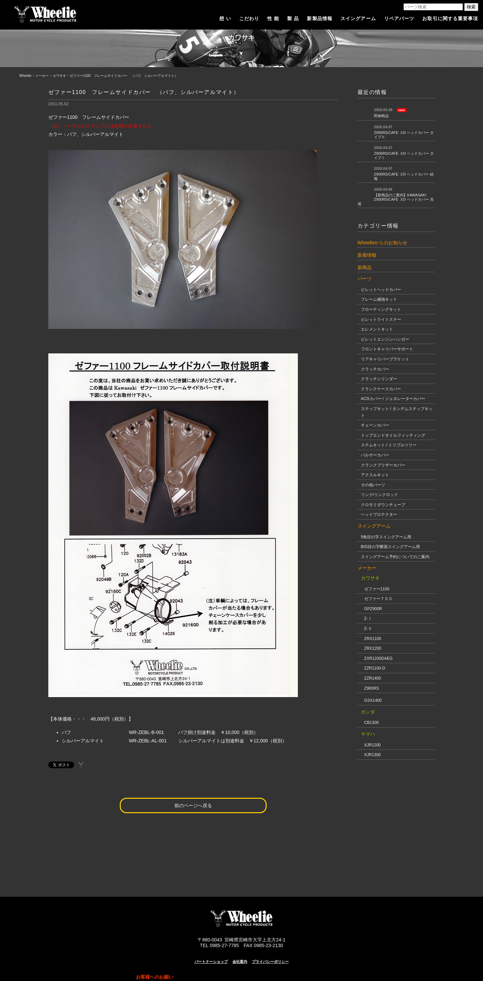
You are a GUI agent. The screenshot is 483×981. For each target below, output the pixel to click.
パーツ (365, 278)
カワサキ (59, 76)
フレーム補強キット (379, 299)
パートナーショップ (211, 962)
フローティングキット (381, 309)
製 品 (293, 18)
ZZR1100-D (374, 668)
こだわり (249, 18)
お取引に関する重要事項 (450, 18)
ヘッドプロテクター (379, 514)
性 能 (273, 18)
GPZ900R (373, 608)
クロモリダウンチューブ (383, 504)
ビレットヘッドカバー (381, 289)
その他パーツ (373, 485)
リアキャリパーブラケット (385, 359)
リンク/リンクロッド (379, 494)
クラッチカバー (375, 369)
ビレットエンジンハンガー (385, 339)
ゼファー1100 (376, 589)
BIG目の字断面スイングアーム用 (390, 546)
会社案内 (239, 962)
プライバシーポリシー (270, 962)
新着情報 (367, 255)
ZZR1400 (372, 678)
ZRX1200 (372, 648)
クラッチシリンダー (379, 379)
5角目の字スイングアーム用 (386, 537)
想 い (225, 18)
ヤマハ (368, 734)
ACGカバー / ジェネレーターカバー (393, 398)
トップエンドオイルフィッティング (393, 435)
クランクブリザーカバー (383, 465)
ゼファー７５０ (378, 598)
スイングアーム (358, 18)
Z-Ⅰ (368, 618)
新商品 (365, 267)
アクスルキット (375, 475)
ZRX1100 (372, 638)
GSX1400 (373, 700)
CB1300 (371, 722)
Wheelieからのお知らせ (383, 242)
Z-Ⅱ (368, 628)
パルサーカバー (375, 455)
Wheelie (25, 76)
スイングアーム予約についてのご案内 (395, 556)
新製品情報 (319, 18)
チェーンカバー (375, 425)
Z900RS (371, 688)
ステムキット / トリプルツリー (389, 445)
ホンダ (368, 712)
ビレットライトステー (381, 319)
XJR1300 (372, 754)
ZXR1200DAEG (378, 658)
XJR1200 (372, 745)
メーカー (42, 76)
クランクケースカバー (381, 389)
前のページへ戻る (193, 805)
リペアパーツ (399, 18)
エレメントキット (377, 329)
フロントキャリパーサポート (387, 349)
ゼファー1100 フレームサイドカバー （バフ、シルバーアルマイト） (124, 76)
